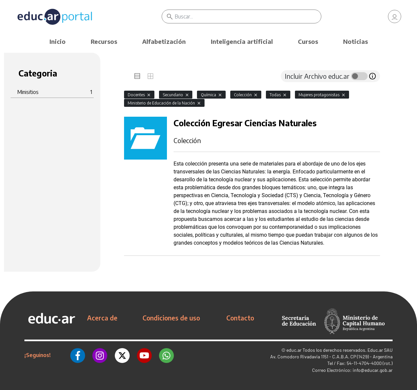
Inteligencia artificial (242, 41)
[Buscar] (248, 16)
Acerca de (102, 318)
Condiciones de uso (171, 318)
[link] (394, 16)
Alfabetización (164, 41)
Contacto (240, 318)
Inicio (57, 41)
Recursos (104, 41)
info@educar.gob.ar (373, 370)
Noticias (355, 41)
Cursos (308, 41)
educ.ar (294, 350)
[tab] (137, 76)
